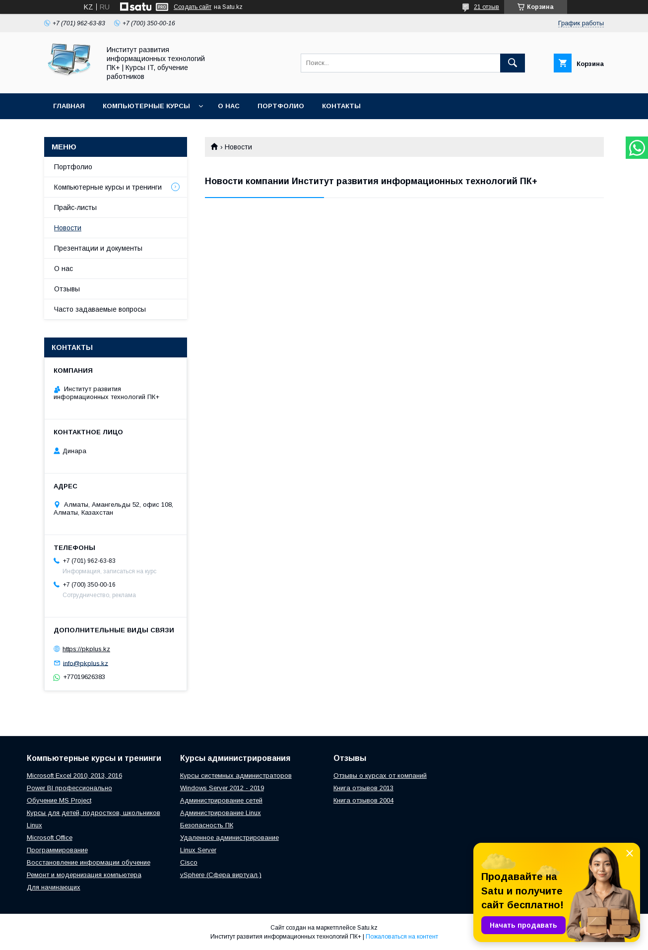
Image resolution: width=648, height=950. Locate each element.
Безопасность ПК (206, 825)
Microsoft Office (49, 837)
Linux (34, 825)
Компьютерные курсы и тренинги (108, 187)
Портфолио (281, 106)
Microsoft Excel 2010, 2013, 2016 (74, 775)
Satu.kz (367, 927)
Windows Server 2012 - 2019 (222, 788)
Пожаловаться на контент (402, 936)
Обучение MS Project (59, 800)
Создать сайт (192, 6)
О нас (229, 106)
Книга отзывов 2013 (363, 788)
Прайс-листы (75, 207)
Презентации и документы (98, 248)
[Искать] (512, 63)
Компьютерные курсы (146, 106)
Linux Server (198, 850)
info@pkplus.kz (85, 663)
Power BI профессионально (69, 788)
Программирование (57, 850)
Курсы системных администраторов (236, 775)
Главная (69, 106)
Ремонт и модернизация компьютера (84, 875)
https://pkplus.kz (86, 649)
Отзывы (67, 289)
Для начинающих (53, 887)
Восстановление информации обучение (88, 862)
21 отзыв (486, 6)
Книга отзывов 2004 (363, 800)
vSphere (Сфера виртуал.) (220, 875)
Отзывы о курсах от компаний (380, 775)
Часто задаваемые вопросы (100, 309)
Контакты (341, 106)
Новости (67, 228)
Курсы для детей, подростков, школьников (93, 812)
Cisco (188, 862)
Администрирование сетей (221, 800)
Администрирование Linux (220, 812)
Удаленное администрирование (229, 837)
